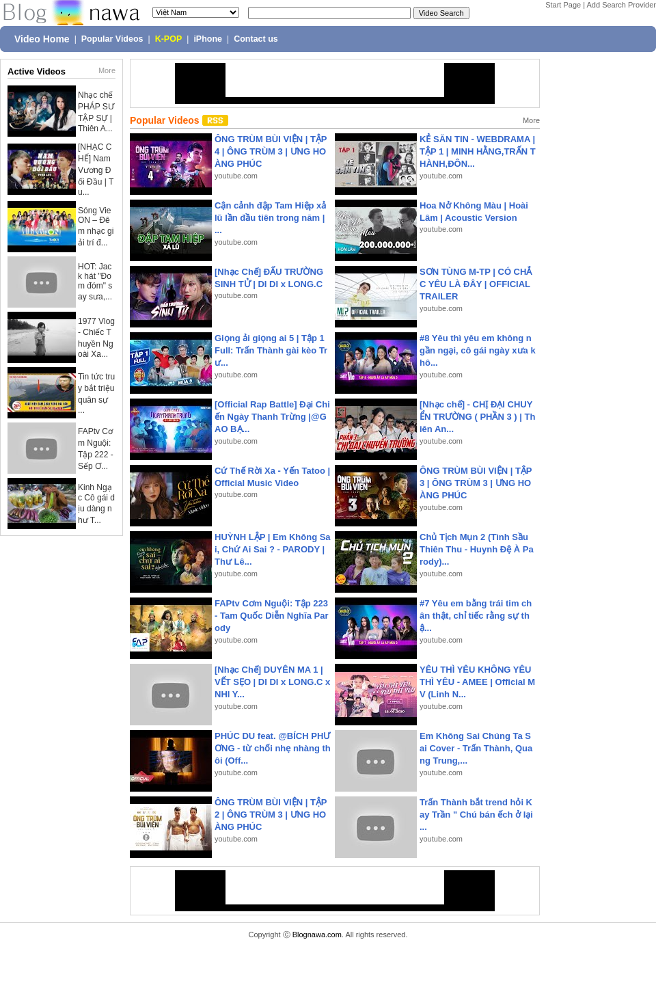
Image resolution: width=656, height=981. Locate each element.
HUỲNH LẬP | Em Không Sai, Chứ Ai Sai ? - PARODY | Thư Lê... (273, 549)
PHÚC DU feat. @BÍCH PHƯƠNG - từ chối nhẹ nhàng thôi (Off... (273, 748)
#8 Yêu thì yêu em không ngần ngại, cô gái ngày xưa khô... (478, 350)
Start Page (563, 5)
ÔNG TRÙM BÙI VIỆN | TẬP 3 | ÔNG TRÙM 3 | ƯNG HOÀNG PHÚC (476, 483)
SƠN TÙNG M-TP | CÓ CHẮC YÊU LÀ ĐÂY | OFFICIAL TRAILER (476, 284)
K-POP (168, 39)
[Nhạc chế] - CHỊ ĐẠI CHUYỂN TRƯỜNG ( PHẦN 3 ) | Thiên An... (477, 416)
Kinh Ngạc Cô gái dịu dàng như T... (96, 504)
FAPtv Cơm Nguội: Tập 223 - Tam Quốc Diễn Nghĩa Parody (271, 615)
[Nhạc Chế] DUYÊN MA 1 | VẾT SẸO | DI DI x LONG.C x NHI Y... (272, 681)
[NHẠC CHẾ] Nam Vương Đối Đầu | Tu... (95, 169)
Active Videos (37, 71)
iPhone (207, 39)
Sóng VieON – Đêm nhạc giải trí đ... (95, 226)
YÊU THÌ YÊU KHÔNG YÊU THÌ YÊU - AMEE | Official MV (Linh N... (477, 681)
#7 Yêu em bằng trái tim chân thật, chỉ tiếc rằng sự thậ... (476, 615)
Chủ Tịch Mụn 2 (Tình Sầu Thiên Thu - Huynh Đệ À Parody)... (477, 549)
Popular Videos (112, 39)
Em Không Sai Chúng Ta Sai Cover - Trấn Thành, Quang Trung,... (476, 748)
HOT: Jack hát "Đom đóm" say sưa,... (95, 281)
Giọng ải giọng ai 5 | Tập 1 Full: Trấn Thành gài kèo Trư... (271, 350)
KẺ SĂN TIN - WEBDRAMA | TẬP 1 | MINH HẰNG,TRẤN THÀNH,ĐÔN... (478, 151)
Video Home (42, 38)
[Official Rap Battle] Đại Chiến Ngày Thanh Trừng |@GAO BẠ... (272, 416)
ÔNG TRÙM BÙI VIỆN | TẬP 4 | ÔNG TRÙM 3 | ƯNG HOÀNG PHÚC (271, 151)
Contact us (256, 39)
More (106, 70)
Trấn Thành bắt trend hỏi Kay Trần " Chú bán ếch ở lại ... (476, 814)
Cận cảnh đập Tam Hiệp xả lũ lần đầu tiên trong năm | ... (270, 217)
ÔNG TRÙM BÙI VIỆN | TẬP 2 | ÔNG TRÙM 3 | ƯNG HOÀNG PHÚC (271, 814)
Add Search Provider (622, 5)
